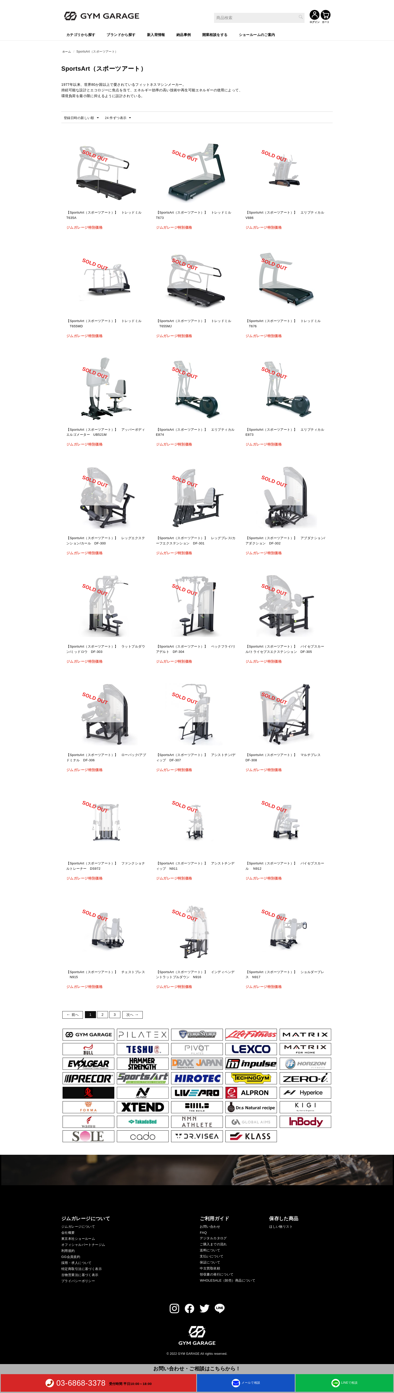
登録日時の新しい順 (82, 117)
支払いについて (211, 1256)
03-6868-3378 (81, 1383)
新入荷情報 (156, 34)
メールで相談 (246, 1382)
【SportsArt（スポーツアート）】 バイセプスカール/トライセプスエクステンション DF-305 (284, 653)
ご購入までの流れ (213, 1244)
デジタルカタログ (213, 1238)
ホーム (67, 51)
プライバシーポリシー (78, 1281)
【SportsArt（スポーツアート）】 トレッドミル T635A (105, 216)
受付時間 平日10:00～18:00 (130, 1383)
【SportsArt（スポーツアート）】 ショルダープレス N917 (284, 975)
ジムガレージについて (78, 1226)
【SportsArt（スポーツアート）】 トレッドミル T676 (284, 324)
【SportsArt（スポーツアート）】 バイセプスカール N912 (284, 866)
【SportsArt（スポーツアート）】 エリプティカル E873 (284, 433)
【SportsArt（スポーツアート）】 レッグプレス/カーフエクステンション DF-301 (195, 541)
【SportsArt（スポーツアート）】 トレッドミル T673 (195, 216)
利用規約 (68, 1250)
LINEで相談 (344, 1382)
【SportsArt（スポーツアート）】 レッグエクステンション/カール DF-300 (105, 541)
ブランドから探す (121, 34)
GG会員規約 (70, 1256)
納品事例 (183, 34)
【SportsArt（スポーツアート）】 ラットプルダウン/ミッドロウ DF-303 (105, 650)
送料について (210, 1250)
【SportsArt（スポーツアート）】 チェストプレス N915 (105, 975)
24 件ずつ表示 (121, 117)
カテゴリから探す (80, 34)
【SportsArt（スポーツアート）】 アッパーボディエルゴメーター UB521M (105, 433)
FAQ (203, 1232)
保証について (210, 1262)
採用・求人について (76, 1262)
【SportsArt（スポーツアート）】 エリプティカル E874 (195, 433)
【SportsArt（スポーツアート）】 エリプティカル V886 (284, 216)
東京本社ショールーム (78, 1238)
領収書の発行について (216, 1274)
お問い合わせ (210, 1226)
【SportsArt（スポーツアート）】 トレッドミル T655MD (105, 324)
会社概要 (68, 1232)
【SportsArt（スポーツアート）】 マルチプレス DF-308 (284, 758)
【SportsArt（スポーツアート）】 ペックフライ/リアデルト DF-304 (195, 650)
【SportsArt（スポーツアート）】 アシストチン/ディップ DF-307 (195, 758)
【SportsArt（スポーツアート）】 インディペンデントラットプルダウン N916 (195, 975)
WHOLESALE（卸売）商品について (227, 1280)
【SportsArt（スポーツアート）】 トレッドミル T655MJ (195, 324)
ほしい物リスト (281, 1226)
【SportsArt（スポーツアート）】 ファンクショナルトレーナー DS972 (105, 866)
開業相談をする (215, 34)
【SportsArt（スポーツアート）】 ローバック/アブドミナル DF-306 (105, 758)
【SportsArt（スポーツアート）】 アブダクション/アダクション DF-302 (284, 541)
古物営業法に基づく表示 (79, 1275)
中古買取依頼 (210, 1268)
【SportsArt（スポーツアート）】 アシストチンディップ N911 (195, 866)
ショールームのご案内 (257, 34)
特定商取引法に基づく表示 (81, 1268)
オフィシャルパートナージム (83, 1244)
